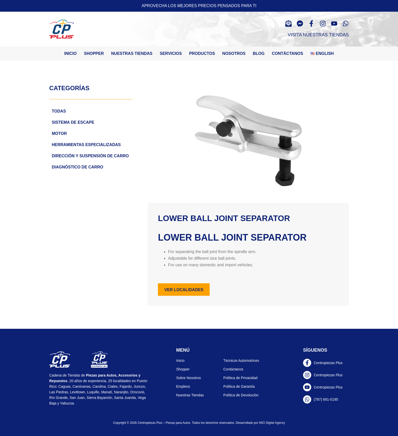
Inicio (70, 53)
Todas (59, 111)
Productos (202, 53)
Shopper (94, 53)
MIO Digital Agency (272, 423)
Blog (258, 53)
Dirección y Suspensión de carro (90, 156)
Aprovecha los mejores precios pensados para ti (199, 6)
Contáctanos (287, 53)
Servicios (171, 53)
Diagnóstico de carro (77, 167)
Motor (59, 133)
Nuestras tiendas (132, 53)
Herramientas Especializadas (86, 145)
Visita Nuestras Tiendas (318, 34)
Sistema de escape (73, 122)
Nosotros (234, 53)
